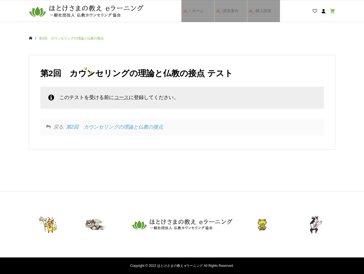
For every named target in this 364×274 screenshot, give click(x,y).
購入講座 (263, 11)
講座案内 (230, 11)
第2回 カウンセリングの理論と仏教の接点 (114, 127)
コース (121, 97)
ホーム (198, 11)
